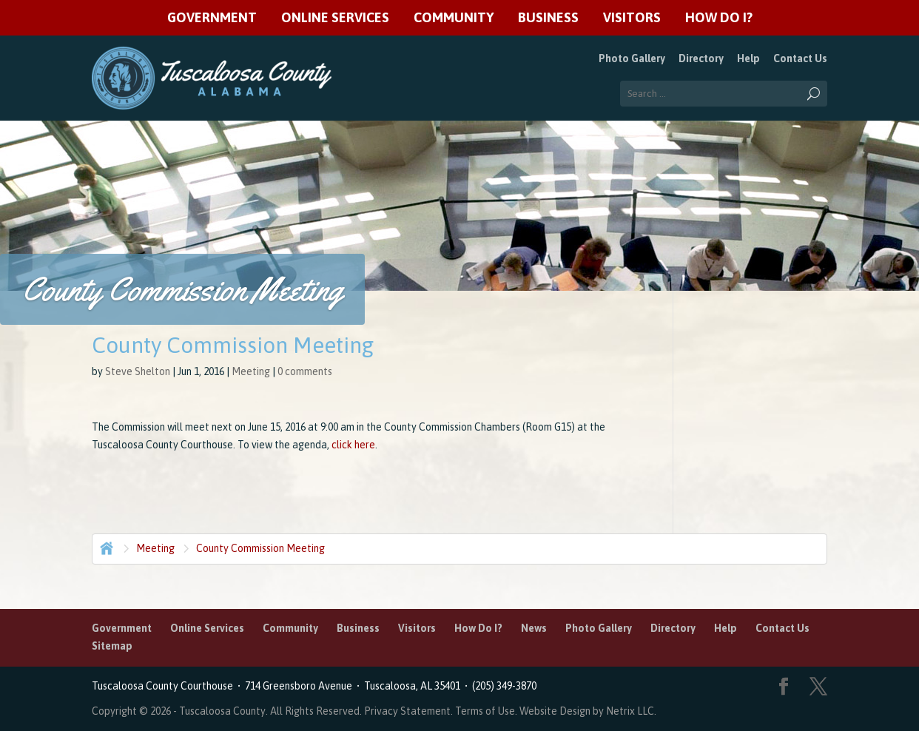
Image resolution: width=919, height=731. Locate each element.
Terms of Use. (487, 711)
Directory (701, 58)
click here (353, 445)
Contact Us (800, 58)
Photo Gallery (632, 58)
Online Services (335, 18)
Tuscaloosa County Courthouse (165, 686)
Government (212, 18)
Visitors (632, 18)
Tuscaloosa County (222, 711)
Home (105, 546)
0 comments (304, 371)
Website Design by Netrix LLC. (587, 711)
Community (454, 18)
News (534, 628)
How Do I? (719, 18)
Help (748, 58)
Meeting (251, 371)
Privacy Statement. (408, 711)
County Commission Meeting (260, 548)
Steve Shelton (137, 371)
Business (548, 18)
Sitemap (112, 646)
